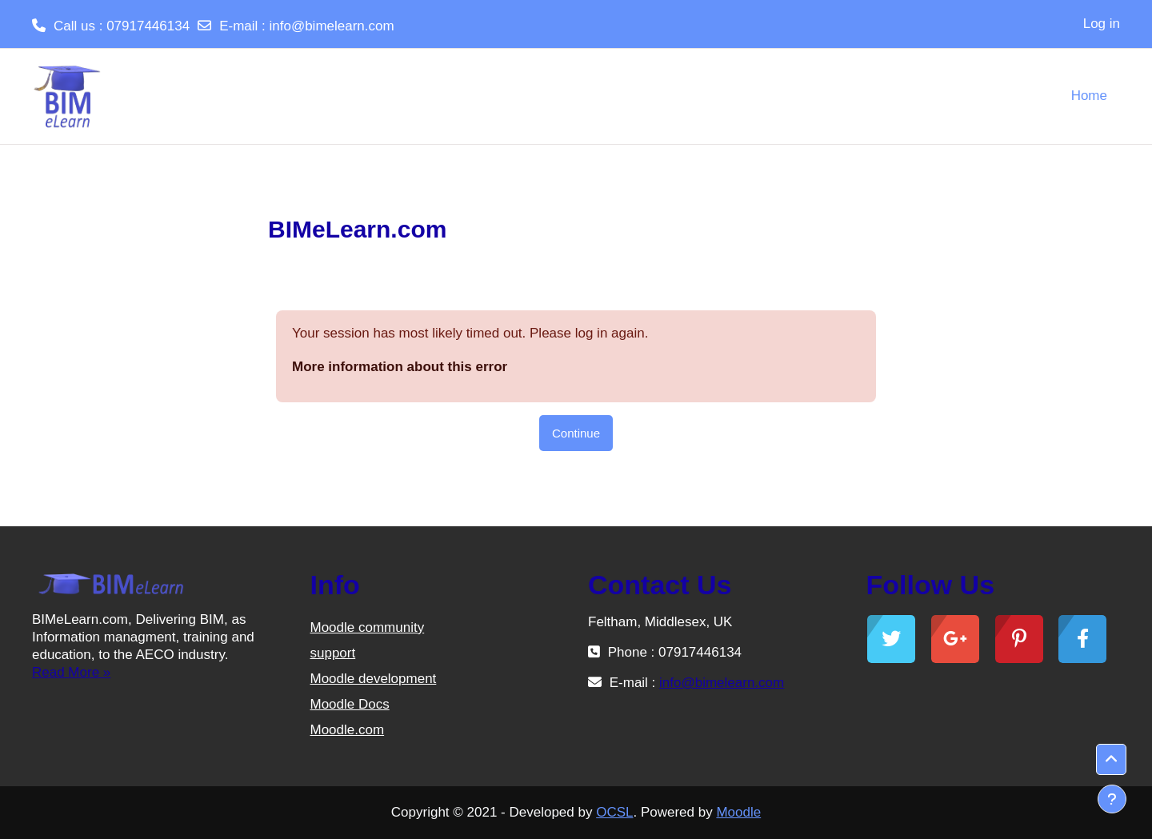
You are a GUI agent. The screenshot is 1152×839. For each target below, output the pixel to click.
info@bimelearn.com (331, 26)
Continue (576, 433)
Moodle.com (347, 729)
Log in (1101, 23)
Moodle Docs (350, 704)
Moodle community (367, 627)
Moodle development (373, 678)
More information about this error (399, 366)
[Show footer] (1112, 799)
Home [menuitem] (1089, 95)
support (333, 653)
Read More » (71, 672)
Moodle (738, 812)
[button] (1111, 760)
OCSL (614, 812)
